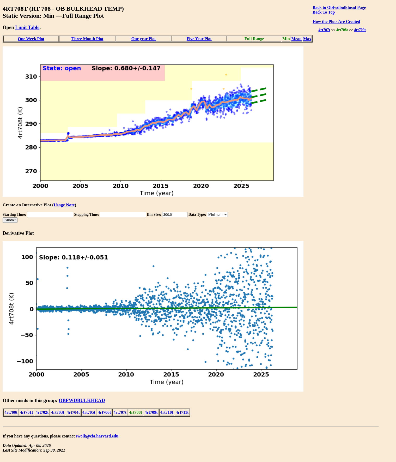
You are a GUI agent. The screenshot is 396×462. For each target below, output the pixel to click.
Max (307, 39)
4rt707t (324, 30)
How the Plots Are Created (336, 21)
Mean (296, 39)
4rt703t (57, 412)
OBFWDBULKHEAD (82, 400)
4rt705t (88, 412)
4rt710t (166, 412)
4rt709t (360, 30)
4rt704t (73, 412)
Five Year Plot (199, 39)
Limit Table (27, 27)
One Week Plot (31, 39)
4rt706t (104, 412)
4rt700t (10, 412)
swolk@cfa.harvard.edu (97, 436)
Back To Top (324, 12)
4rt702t (42, 412)
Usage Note (64, 204)
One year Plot (143, 39)
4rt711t (182, 412)
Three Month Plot (87, 39)
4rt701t (26, 412)
